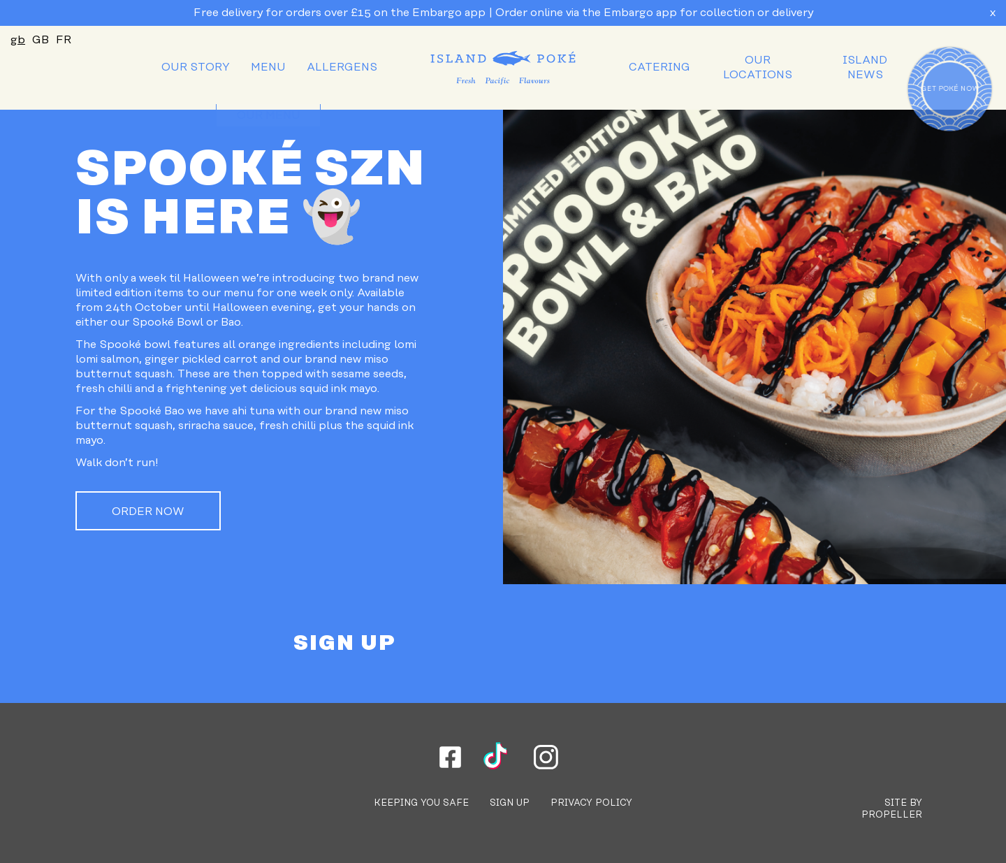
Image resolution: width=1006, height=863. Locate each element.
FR (63, 40)
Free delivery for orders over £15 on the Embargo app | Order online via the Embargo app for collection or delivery (503, 12)
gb (17, 40)
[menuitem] (195, 67)
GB (40, 40)
